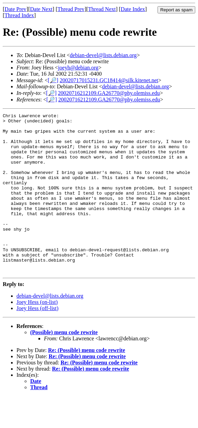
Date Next (41, 9)
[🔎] (53, 80)
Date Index (133, 9)
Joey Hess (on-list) (37, 334)
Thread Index (19, 15)
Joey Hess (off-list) (37, 340)
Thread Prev (70, 9)
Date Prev (15, 9)
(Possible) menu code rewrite (64, 364)
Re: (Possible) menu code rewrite (86, 382)
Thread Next (102, 9)
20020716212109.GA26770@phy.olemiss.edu (109, 93)
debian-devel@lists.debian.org (103, 55)
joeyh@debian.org (78, 67)
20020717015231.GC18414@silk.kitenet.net (109, 80)
